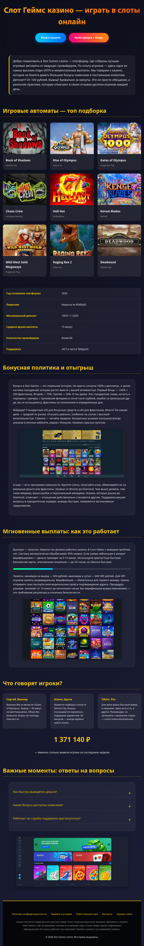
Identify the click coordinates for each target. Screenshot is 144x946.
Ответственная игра (87, 914)
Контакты (107, 914)
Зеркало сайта (124, 914)
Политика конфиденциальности (29, 914)
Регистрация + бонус (89, 37)
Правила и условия (61, 914)
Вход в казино (50, 37)
